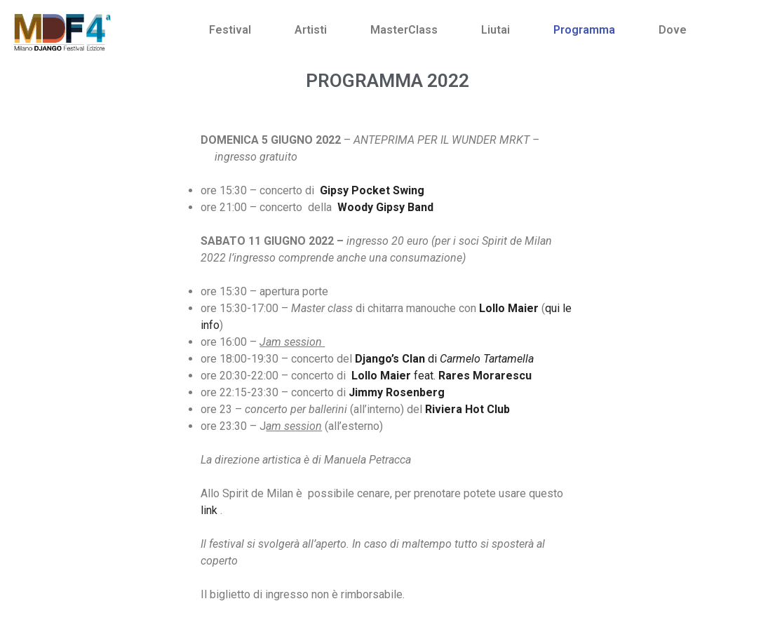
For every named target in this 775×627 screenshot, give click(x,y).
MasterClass (404, 29)
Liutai (495, 29)
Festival (230, 29)
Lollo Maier (509, 308)
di (444, 358)
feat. (441, 375)
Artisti (311, 29)
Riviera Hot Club (467, 409)
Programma (584, 29)
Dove (673, 29)
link (209, 510)
